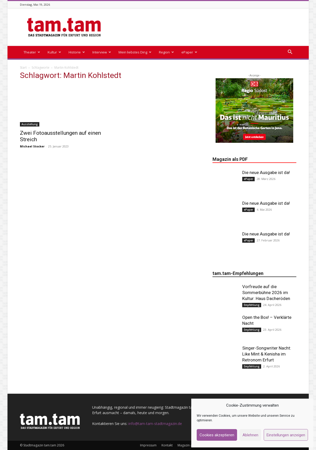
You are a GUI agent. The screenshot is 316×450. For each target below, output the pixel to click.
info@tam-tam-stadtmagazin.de (155, 423)
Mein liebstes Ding (135, 52)
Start (23, 67)
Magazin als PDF (189, 445)
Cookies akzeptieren (217, 435)
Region (166, 52)
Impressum (148, 445)
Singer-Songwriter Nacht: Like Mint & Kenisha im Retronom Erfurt (266, 353)
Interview (101, 52)
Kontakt (167, 445)
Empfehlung (252, 305)
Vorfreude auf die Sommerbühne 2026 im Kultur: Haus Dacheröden (266, 292)
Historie (77, 52)
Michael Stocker (32, 146)
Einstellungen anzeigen (286, 435)
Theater (32, 52)
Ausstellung (29, 124)
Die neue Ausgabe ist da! (266, 172)
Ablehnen (250, 435)
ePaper (189, 52)
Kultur (54, 52)
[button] (290, 52)
